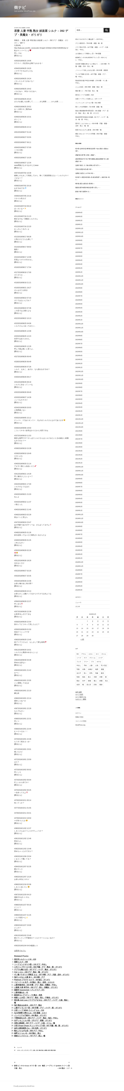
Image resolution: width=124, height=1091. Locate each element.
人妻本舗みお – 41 (21, 992)
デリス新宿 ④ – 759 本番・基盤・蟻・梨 (89, 43)
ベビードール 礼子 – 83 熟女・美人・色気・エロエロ (34, 982)
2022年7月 (79, 391)
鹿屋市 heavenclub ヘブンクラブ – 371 (29, 990)
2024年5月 (79, 304)
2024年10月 (79, 284)
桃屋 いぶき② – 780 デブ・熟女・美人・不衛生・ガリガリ (36, 997)
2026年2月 (79, 220)
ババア (100, 658)
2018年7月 (79, 574)
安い (85, 673)
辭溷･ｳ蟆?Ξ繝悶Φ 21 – (83, 191)
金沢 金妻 (78, 692)
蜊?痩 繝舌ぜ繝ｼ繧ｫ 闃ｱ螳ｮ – (85, 183)
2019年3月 (79, 550)
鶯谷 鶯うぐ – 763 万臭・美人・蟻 (86, 91)
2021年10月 (79, 427)
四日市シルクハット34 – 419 (25, 959)
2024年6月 (79, 300)
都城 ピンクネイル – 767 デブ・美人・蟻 (29, 1036)
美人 (106, 681)
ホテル (99, 661)
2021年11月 (79, 423)
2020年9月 (79, 479)
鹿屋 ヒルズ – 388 (21, 962)
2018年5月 (79, 582)
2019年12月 (79, 514)
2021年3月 (79, 455)
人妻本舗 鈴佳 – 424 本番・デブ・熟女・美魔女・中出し (35, 985)
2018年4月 (79, 586)
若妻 (51, 1050)
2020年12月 (79, 467)
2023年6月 (79, 347)
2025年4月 (79, 260)
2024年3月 (79, 312)
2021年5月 (79, 447)
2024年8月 (79, 292)
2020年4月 (79, 498)
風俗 (54, 1050)
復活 (102, 673)
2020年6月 (79, 490)
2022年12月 (79, 371)
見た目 (89, 684)
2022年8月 (79, 387)
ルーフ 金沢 (79, 694)
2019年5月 (79, 542)
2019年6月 (79, 538)
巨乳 (91, 673)
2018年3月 (79, 590)
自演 (48, 1050)
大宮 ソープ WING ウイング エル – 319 (29, 1010)
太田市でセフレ (20, 951)
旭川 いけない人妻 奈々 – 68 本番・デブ (29, 977)
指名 (83, 677)
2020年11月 (79, 471)
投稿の (79, 717)
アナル (83, 654)
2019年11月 (79, 518)
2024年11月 (79, 280)
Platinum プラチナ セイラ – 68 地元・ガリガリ (32, 980)
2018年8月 (79, 570)
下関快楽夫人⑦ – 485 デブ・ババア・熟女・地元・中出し (36, 1018)
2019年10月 (79, 522)
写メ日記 (104, 665)
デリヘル (92, 658)
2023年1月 (79, 367)
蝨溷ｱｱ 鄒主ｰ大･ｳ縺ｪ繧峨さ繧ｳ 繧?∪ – (88, 165)
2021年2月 (79, 459)
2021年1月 (79, 463)
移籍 (89, 681)
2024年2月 (79, 316)
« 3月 (82, 639)
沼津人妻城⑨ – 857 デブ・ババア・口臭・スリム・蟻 (34, 1023)
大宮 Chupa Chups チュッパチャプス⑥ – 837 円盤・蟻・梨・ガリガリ (41, 1026)
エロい (19, 1050)
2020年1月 (79, 510)
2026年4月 (79, 212)
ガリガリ (26, 1050)
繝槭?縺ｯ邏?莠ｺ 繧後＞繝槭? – (85, 155)
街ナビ (20, 7)
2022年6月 (79, 395)
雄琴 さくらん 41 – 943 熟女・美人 (27, 1033)
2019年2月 (79, 554)
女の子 (79, 673)
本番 (100, 677)
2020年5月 (79, 494)
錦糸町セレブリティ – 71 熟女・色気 (28, 995)
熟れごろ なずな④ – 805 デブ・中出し (28, 1031)
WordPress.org (80, 725)
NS (78, 654)
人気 (36, 1050)
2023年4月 (79, 355)
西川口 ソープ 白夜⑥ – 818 (84, 95)
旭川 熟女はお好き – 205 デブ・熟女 (28, 1005)
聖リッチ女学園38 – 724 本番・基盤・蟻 (88, 107)
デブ (31, 1050)
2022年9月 (79, 383)
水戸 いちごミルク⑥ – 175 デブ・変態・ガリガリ (33, 1020)
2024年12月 (79, 276)
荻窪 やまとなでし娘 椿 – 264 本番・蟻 (88, 130)
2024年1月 (79, 320)
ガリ (22, 1050)
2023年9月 (79, 336)
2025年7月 (79, 248)
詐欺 (95, 684)
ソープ (79, 658)
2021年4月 (79, 451)
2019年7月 (79, 534)
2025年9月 (79, 240)
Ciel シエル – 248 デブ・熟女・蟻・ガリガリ (31, 972)
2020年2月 (79, 506)
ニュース (19, 1047)
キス (97, 654)
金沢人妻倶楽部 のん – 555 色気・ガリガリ (30, 1028)
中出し (79, 665)
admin (28, 27)
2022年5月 (79, 399)
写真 (78, 669)
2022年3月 (79, 407)
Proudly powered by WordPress (24, 1086)
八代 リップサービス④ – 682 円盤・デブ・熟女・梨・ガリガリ (38, 967)
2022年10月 (79, 379)
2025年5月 (79, 256)
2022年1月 (79, 415)
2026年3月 (79, 216)
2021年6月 (79, 443)
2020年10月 (79, 475)
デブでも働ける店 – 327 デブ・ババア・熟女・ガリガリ (35, 969)
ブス (92, 661)
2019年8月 (79, 530)
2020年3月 (79, 502)
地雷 (96, 669)
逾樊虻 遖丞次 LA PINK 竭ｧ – (85, 173)
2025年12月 (79, 228)
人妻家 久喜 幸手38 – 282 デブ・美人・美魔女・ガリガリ (36, 987)
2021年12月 (79, 419)
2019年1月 (79, 558)
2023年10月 (79, 332)
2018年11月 (79, 566)
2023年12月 (79, 324)
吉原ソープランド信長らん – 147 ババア (88, 99)
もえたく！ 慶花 (80, 699)
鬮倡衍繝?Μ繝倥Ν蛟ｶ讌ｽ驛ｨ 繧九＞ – (87, 187)
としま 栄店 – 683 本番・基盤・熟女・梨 (89, 87)
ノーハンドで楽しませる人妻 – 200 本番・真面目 (91, 70)
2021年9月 (79, 431)
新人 (89, 677)
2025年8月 (79, 244)
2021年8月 (79, 435)
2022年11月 (79, 375)
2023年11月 (79, 328)
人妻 (33, 1050)
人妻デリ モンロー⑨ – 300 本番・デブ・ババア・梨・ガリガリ (38, 1008)
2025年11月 (79, 232)
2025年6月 (79, 252)
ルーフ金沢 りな (80, 697)
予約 (85, 665)
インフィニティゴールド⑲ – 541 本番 (88, 103)
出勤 (83, 669)
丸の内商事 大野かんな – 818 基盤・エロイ (30, 1013)
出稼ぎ (90, 669)
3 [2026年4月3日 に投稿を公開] (97, 621)
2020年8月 (79, 483)
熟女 (42, 1050)
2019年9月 (79, 526)
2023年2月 (79, 363)
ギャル (103, 654)
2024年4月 (79, 308)
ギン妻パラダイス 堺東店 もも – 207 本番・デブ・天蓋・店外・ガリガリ (41, 975)
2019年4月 (79, 546)
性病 (78, 677)
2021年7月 (79, 439)
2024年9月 (79, 288)
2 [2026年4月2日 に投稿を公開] (92, 621)
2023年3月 (79, 359)
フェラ (79, 661)
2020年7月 (79, 486)
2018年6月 (79, 578)
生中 (83, 681)
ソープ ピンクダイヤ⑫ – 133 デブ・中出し (30, 964)
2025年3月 (79, 264)
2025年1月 (79, 272)
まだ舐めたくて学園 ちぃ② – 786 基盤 (88, 53)
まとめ (77, 606)
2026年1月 (79, 224)
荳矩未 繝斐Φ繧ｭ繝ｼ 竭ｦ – (84, 169)
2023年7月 (79, 343)
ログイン (78, 713)
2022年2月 (79, 411)
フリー (86, 661)
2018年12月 (79, 562)
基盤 (102, 669)
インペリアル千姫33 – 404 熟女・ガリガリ (30, 1015)
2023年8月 (79, 339)
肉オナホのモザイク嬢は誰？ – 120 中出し (89, 39)
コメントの (80, 721)
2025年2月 (79, 268)
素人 (95, 681)
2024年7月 (79, 296)
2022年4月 (79, 403)
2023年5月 (79, 351)
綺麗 (45, 1050)
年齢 (39, 1050)
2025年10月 (79, 236)
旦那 (95, 677)
